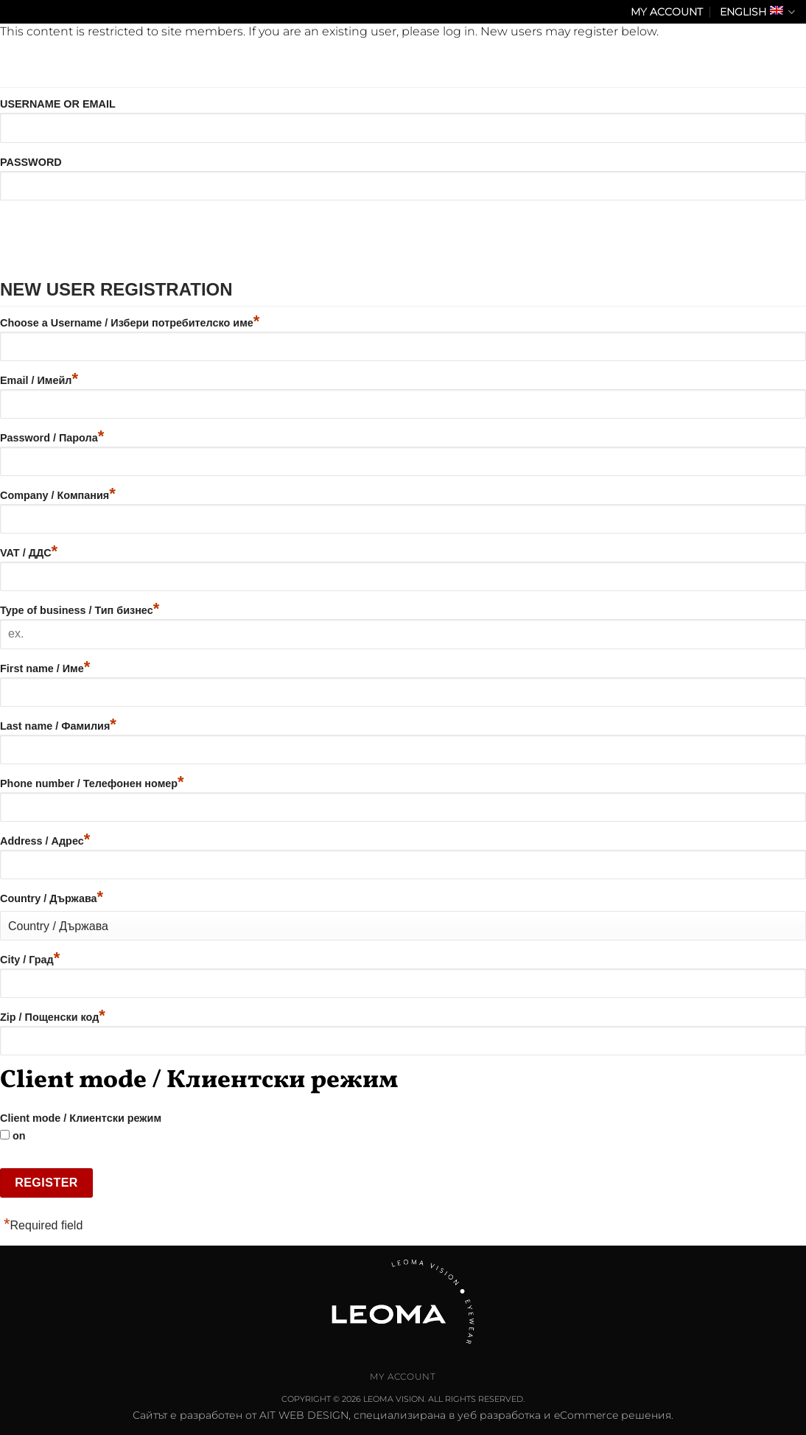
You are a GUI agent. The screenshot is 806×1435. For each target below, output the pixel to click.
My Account (667, 11)
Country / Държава (51, 898)
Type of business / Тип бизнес (79, 610)
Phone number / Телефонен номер (92, 783)
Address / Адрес (45, 841)
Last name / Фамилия (58, 726)
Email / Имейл (39, 380)
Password (31, 162)
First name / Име (45, 668)
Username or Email (58, 104)
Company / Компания (58, 495)
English (757, 12)
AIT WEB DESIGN (303, 1415)
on (13, 1136)
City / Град (30, 960)
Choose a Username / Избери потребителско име (129, 323)
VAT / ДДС (28, 553)
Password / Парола (52, 438)
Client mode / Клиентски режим (80, 1118)
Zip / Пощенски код (52, 1017)
